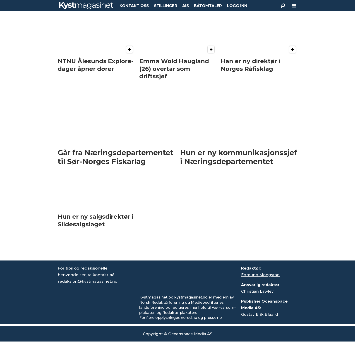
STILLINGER (165, 5)
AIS (185, 5)
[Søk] (282, 5)
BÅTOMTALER (208, 5)
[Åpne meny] (294, 5)
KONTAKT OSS (134, 5)
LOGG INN (237, 5)
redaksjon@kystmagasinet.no (87, 281)
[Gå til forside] (86, 5)
